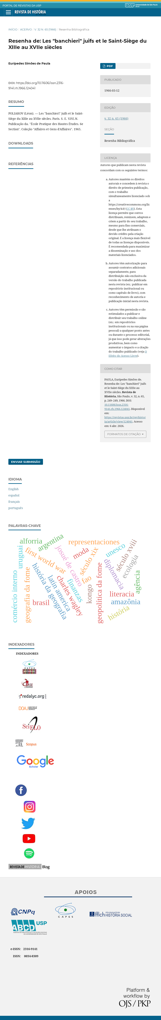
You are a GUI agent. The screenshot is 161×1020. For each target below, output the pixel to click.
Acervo (26, 29)
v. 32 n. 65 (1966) (45, 29)
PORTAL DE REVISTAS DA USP (22, 5)
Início (12, 29)
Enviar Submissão (25, 461)
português (15, 508)
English (13, 489)
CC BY (130, 209)
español (13, 495)
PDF (109, 66)
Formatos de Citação (124, 434)
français (14, 502)
